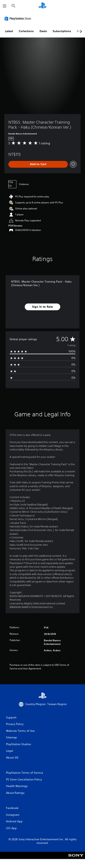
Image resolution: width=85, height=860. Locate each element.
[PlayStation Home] (42, 5)
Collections (26, 31)
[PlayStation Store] (18, 18)
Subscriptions (62, 31)
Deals (43, 31)
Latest (9, 31)
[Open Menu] (4, 6)
